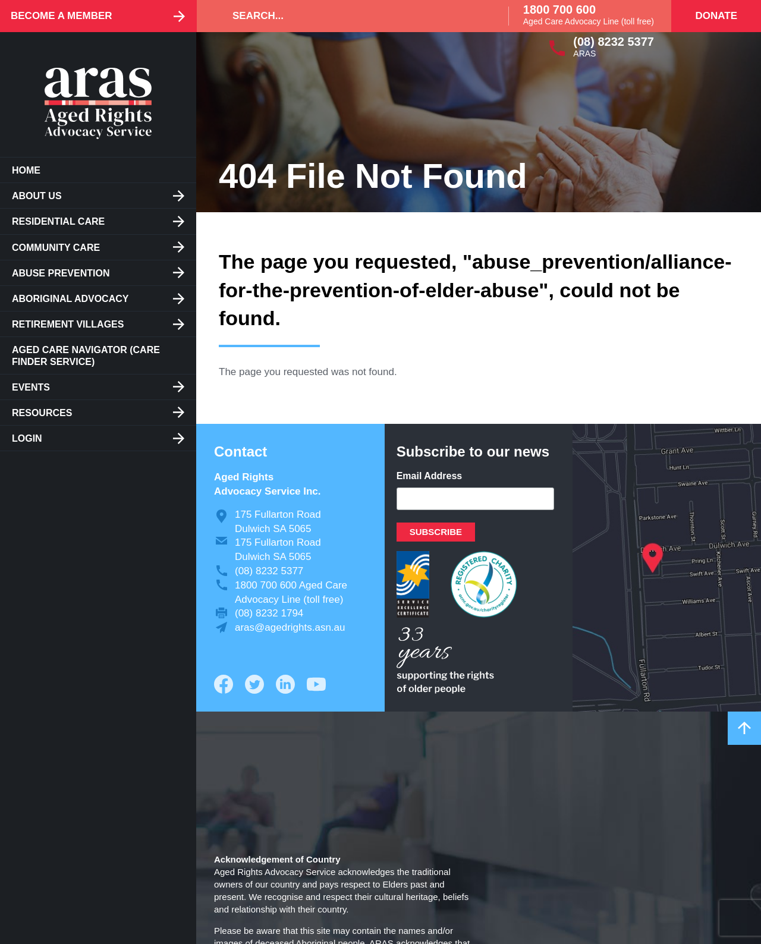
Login (27, 438)
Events (31, 387)
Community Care (56, 248)
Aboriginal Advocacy (70, 299)
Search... (258, 15)
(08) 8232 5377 (613, 41)
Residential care (58, 221)
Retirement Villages (68, 324)
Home (26, 170)
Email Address (430, 476)
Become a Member (61, 15)
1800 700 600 (559, 9)
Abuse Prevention (60, 273)
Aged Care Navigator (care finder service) (86, 355)
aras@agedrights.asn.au (290, 627)
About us (37, 196)
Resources (42, 413)
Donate (716, 15)
